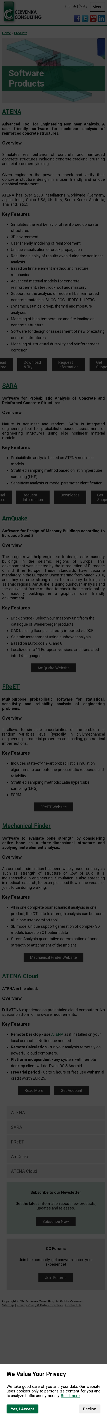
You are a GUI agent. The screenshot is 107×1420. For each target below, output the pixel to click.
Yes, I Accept (22, 1409)
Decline (89, 1409)
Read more (70, 1395)
